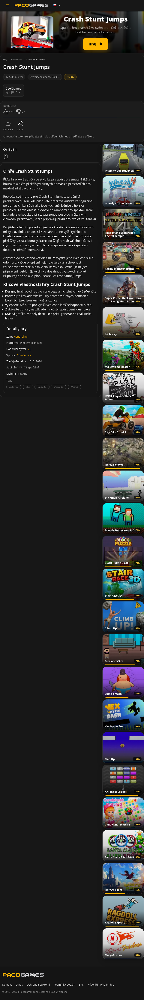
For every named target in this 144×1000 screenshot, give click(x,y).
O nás (19, 984)
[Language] (57, 5)
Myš (28, 386)
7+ (29, 349)
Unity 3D (42, 386)
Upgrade (58, 386)
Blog (81, 984)
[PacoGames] (23, 975)
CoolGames (24, 355)
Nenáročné (21, 336)
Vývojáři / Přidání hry (101, 984)
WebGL (74, 386)
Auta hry (13, 386)
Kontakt (7, 984)
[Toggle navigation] (7, 6)
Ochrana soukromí (38, 984)
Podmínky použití (64, 984)
